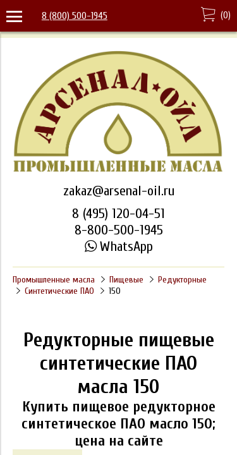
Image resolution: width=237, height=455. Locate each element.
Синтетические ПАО (59, 291)
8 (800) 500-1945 (74, 15)
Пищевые (126, 279)
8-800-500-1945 (119, 230)
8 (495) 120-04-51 (118, 213)
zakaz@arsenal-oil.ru (118, 191)
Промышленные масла (54, 279)
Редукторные (182, 279)
